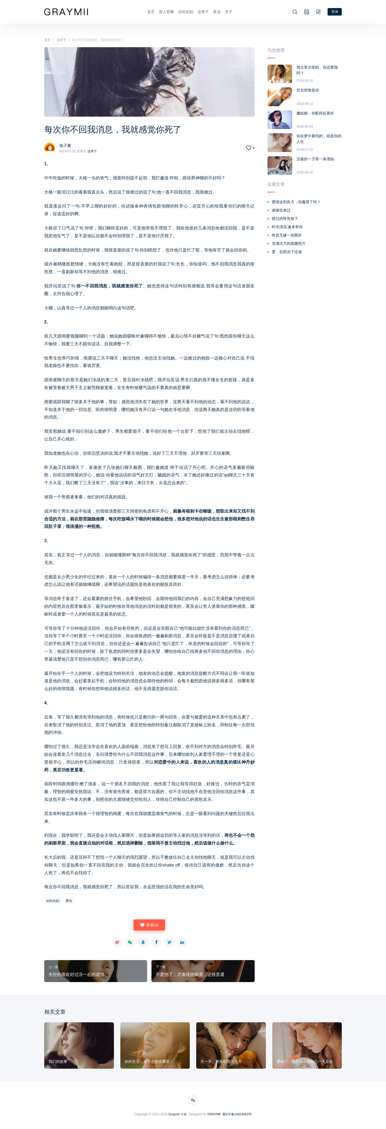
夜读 (216, 11)
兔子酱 (65, 145)
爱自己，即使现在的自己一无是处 (305, 1061)
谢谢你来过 (281, 210)
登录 (334, 11)
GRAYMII (214, 1114)
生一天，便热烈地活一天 (221, 1061)
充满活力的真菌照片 (289, 243)
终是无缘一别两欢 (287, 234)
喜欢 (149, 924)
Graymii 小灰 (177, 1114)
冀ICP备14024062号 (237, 1114)
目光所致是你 (307, 89)
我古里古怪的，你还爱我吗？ (317, 70)
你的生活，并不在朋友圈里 (147, 1061)
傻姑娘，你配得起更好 (315, 112)
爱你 (69, 900)
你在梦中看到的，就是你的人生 (319, 138)
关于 (228, 11)
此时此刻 (185, 11)
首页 (150, 11)
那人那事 (165, 11)
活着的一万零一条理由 (315, 158)
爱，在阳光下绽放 (287, 251)
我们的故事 (58, 1061)
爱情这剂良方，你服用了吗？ (296, 201)
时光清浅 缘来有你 (287, 226)
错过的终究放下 (285, 218)
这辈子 (202, 11)
